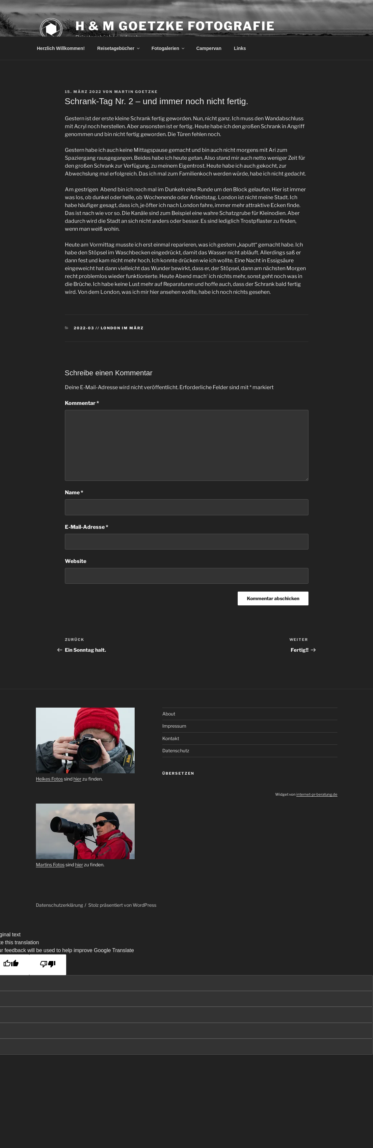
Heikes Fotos (49, 779)
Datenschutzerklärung (59, 905)
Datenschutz (175, 750)
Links (240, 48)
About (168, 713)
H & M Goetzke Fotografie (175, 26)
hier (77, 779)
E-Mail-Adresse (86, 527)
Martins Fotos (50, 864)
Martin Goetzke (136, 91)
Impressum (174, 726)
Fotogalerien (168, 48)
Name (74, 492)
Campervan (208, 48)
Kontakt (170, 738)
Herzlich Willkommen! (61, 48)
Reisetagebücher (119, 48)
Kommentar (82, 403)
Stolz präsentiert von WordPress (122, 905)
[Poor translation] (47, 964)
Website (75, 561)
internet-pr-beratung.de (316, 794)
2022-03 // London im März (109, 328)
